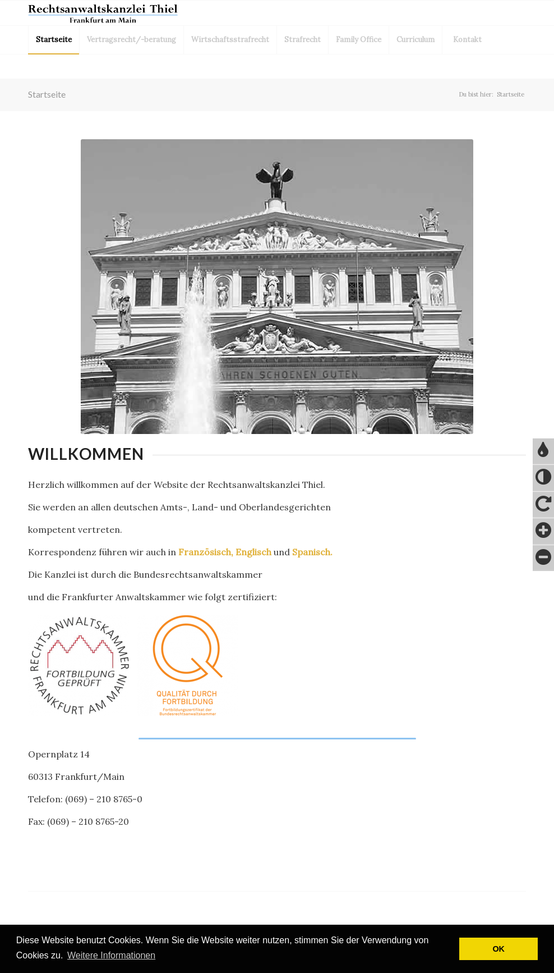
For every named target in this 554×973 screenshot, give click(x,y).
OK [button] (498, 948)
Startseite (47, 94)
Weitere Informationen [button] (111, 955)
